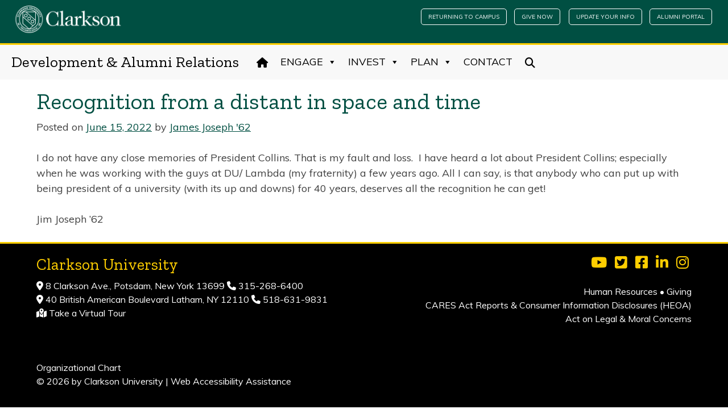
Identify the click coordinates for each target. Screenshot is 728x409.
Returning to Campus (463, 16)
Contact (488, 61)
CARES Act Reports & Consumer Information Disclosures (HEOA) (558, 305)
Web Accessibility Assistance (231, 381)
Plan (431, 62)
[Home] (262, 62)
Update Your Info (605, 16)
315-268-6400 (269, 285)
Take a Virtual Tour (87, 313)
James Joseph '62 (210, 126)
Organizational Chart (78, 367)
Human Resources (620, 291)
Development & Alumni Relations (125, 62)
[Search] (530, 62)
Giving (679, 291)
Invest (373, 62)
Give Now (537, 16)
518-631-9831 (294, 299)
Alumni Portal (681, 16)
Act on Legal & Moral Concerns (628, 318)
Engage (308, 62)
